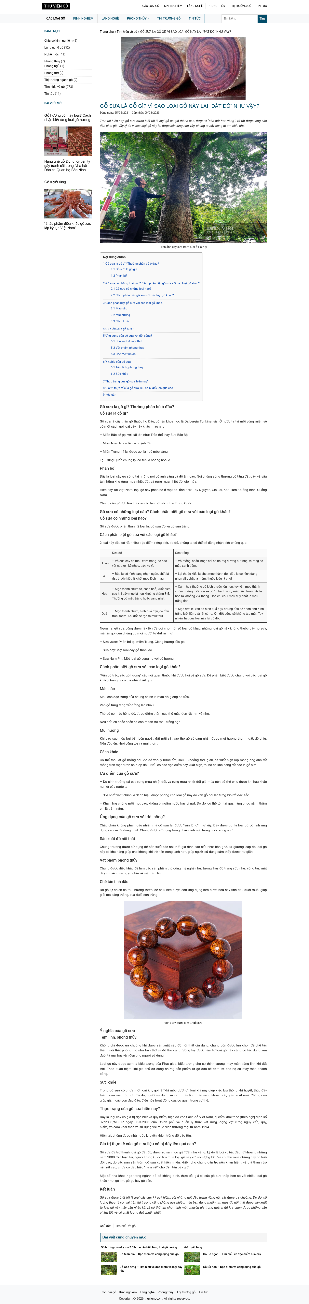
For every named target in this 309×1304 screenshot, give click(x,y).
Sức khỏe (119, 374)
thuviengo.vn (153, 1298)
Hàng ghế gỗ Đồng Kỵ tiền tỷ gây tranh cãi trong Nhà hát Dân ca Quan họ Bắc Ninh (67, 165)
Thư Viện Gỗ (56, 6)
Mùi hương (120, 315)
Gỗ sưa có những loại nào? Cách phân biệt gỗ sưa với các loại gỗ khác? (151, 283)
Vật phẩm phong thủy (127, 347)
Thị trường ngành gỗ (58, 80)
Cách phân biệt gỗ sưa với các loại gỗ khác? (142, 295)
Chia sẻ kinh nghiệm (58, 40)
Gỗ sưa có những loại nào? (131, 288)
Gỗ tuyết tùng (55, 182)
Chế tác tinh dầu (124, 354)
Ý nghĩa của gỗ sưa (117, 361)
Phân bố (119, 275)
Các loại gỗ (150, 6)
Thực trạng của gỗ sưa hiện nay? (126, 381)
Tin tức (261, 6)
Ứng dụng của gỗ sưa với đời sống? (127, 335)
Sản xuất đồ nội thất (126, 341)
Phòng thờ (51, 73)
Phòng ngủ (51, 66)
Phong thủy (216, 6)
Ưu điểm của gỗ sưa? (118, 329)
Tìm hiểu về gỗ (127, 32)
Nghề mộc (51, 54)
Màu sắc (119, 308)
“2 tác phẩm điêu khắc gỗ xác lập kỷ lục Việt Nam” (67, 226)
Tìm (262, 19)
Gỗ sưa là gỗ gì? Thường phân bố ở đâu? (131, 263)
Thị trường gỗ (240, 6)
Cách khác (120, 321)
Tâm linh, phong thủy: (127, 367)
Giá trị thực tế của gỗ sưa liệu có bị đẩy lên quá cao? (139, 388)
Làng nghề (195, 6)
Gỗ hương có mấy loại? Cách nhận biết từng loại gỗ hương (67, 117)
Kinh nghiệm (173, 6)
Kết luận (109, 394)
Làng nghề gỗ (53, 47)
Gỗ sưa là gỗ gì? (124, 269)
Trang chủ (107, 32)
